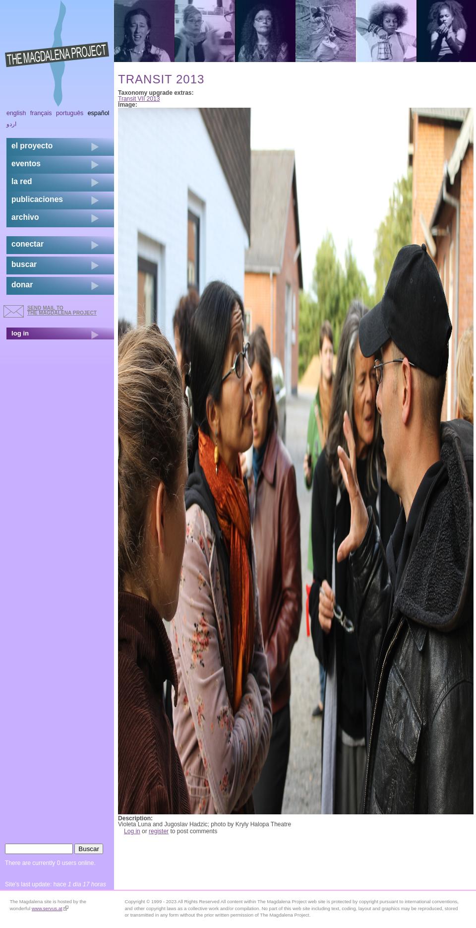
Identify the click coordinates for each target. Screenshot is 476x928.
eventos (26, 163)
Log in (132, 831)
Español (99, 113)
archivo (25, 217)
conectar (27, 244)
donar (22, 284)
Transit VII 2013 (139, 98)
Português (69, 113)
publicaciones (37, 199)
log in (20, 333)
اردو (11, 124)
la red (21, 181)
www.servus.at (50, 908)
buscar (24, 264)
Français (41, 113)
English (16, 113)
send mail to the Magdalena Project (62, 310)
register (159, 831)
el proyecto (32, 145)
